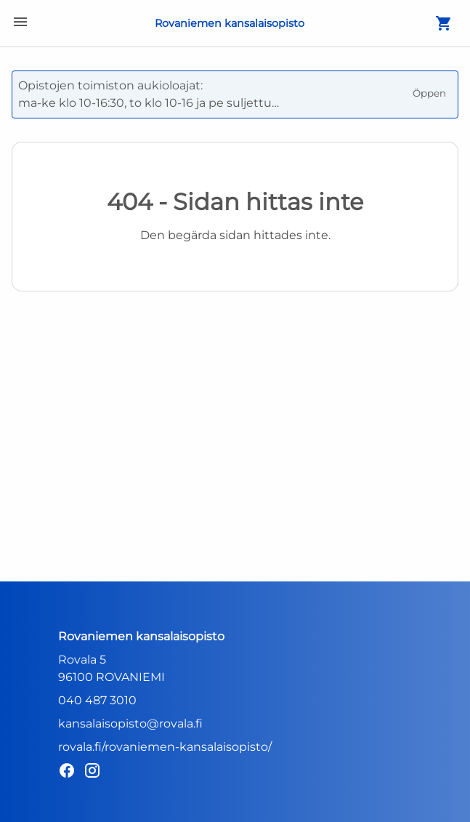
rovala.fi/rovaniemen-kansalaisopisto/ (165, 747)
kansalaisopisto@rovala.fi (130, 723)
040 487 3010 (97, 700)
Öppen (429, 93)
